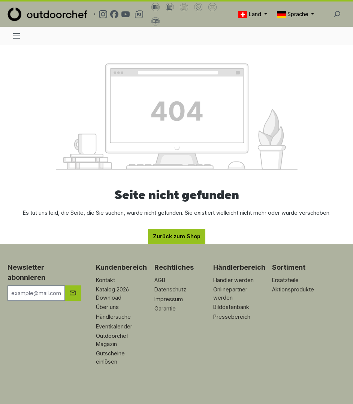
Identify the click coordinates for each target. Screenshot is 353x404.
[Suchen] (337, 14)
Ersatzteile (285, 280)
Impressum (168, 299)
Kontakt (105, 280)
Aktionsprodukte (293, 289)
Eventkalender (114, 326)
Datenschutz (170, 289)
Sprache (293, 14)
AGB (159, 280)
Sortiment (288, 267)
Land (250, 14)
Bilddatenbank (231, 307)
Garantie (165, 308)
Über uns (107, 307)
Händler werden (233, 280)
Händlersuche (113, 316)
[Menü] (16, 36)
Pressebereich (231, 316)
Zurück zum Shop (176, 236)
